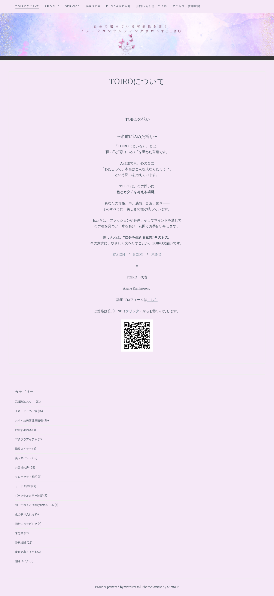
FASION (119, 254)
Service (72, 6)
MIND (156, 254)
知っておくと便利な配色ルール (34, 505)
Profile (52, 6)
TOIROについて (27, 6)
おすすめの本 (23, 430)
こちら (152, 300)
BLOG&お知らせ (118, 6)
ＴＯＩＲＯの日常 (26, 411)
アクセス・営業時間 (187, 6)
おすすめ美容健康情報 (29, 420)
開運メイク (22, 561)
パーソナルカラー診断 (29, 495)
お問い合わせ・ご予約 (151, 6)
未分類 (19, 533)
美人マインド (23, 458)
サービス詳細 (23, 486)
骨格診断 (20, 542)
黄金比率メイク (24, 552)
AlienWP (173, 587)
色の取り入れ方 (24, 514)
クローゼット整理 (26, 477)
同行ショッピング (26, 524)
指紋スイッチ (23, 449)
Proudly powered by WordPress (117, 587)
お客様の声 (93, 6)
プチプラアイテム (26, 439)
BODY (138, 254)
